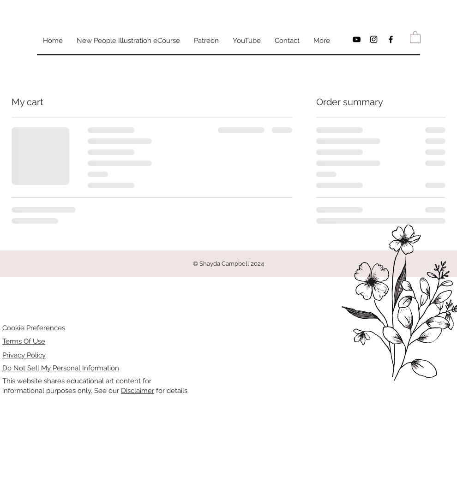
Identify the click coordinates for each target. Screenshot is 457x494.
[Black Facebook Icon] (391, 39)
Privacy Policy (24, 355)
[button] (415, 36)
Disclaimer (137, 391)
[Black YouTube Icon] (356, 39)
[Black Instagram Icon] (374, 39)
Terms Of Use (23, 341)
